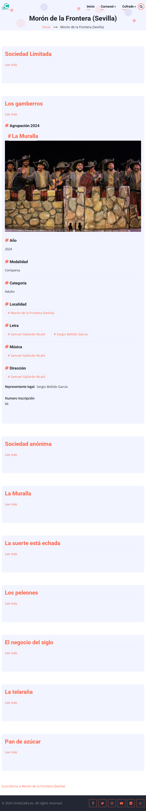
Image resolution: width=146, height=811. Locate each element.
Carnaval (108, 6)
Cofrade (129, 6)
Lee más (11, 65)
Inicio (90, 6)
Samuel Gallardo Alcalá (28, 334)
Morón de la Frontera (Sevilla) (32, 313)
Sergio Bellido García (72, 334)
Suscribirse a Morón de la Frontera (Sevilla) (33, 786)
